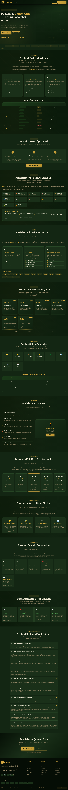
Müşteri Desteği (61, 46)
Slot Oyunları (29, 768)
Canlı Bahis (29, 770)
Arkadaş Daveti (43, 772)
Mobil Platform (42, 46)
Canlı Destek (57, 763)
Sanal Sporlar (29, 772)
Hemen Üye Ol (16, 32)
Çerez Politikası (43, 787)
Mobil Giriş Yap (50, 434)
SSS (46, 2)
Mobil (39, 2)
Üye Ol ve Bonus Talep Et (34, 165)
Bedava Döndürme (44, 770)
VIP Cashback (43, 774)
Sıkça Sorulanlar (58, 766)
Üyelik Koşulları (57, 774)
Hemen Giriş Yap (62, 2)
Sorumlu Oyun (57, 772)
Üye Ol (54, 2)
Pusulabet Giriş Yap (6, 32)
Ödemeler (34, 2)
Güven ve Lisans (54, 46)
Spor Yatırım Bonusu (44, 766)
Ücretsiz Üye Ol (41, 748)
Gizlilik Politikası (31, 787)
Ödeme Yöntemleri (35, 46)
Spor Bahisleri (18, 2)
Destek (43, 2)
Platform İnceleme (9, 46)
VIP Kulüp (48, 46)
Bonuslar (29, 2)
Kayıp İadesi (43, 768)
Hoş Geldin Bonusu (44, 763)
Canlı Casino (24, 2)
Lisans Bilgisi (57, 770)
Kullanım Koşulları (37, 787)
